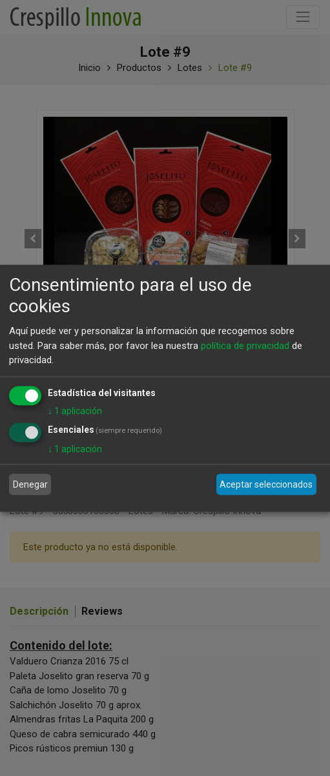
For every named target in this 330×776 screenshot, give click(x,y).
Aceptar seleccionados (266, 484)
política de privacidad (245, 345)
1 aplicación (75, 410)
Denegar (30, 484)
